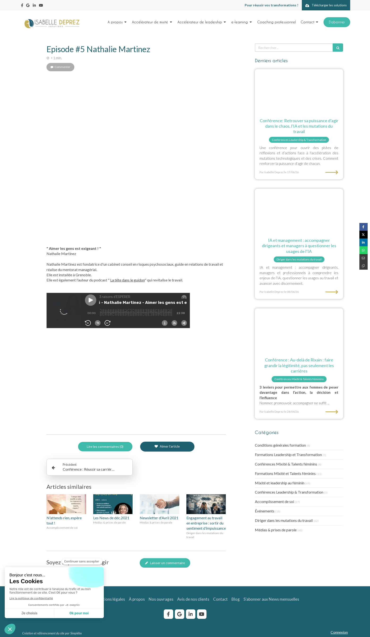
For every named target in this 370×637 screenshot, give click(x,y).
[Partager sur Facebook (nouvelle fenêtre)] (363, 227)
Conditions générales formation (280, 445)
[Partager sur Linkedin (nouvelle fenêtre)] (363, 242)
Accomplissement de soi (274, 501)
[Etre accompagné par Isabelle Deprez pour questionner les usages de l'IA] (299, 211)
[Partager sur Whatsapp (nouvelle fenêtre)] (363, 250)
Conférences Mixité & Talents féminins (286, 464)
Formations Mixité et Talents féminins (285, 473)
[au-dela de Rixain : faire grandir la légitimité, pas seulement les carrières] (299, 330)
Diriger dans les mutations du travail (284, 520)
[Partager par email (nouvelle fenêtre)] (363, 258)
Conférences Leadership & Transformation (289, 492)
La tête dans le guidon (127, 280)
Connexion (339, 632)
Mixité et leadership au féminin (279, 483)
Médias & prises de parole (276, 530)
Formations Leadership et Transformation (288, 454)
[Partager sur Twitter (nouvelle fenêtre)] (363, 235)
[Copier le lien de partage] (363, 266)
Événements (264, 511)
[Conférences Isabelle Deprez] (299, 91)
